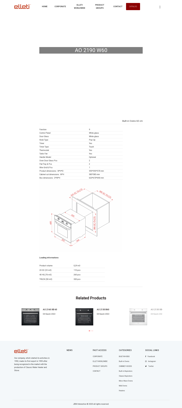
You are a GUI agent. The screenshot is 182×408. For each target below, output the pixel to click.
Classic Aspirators (125, 376)
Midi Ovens (123, 386)
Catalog (133, 6)
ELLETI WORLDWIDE (100, 361)
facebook (150, 356)
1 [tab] (89, 330)
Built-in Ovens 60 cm (132, 121)
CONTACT (96, 371)
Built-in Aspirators (125, 371)
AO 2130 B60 (103, 309)
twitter (149, 366)
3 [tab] (92, 330)
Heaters (122, 391)
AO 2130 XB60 (157, 309)
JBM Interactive (79, 404)
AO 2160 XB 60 (50, 309)
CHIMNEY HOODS (125, 366)
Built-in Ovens (124, 361)
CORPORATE (98, 356)
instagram (150, 361)
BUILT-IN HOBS (124, 356)
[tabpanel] (101, 316)
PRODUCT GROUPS (100, 366)
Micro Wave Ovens (126, 381)
